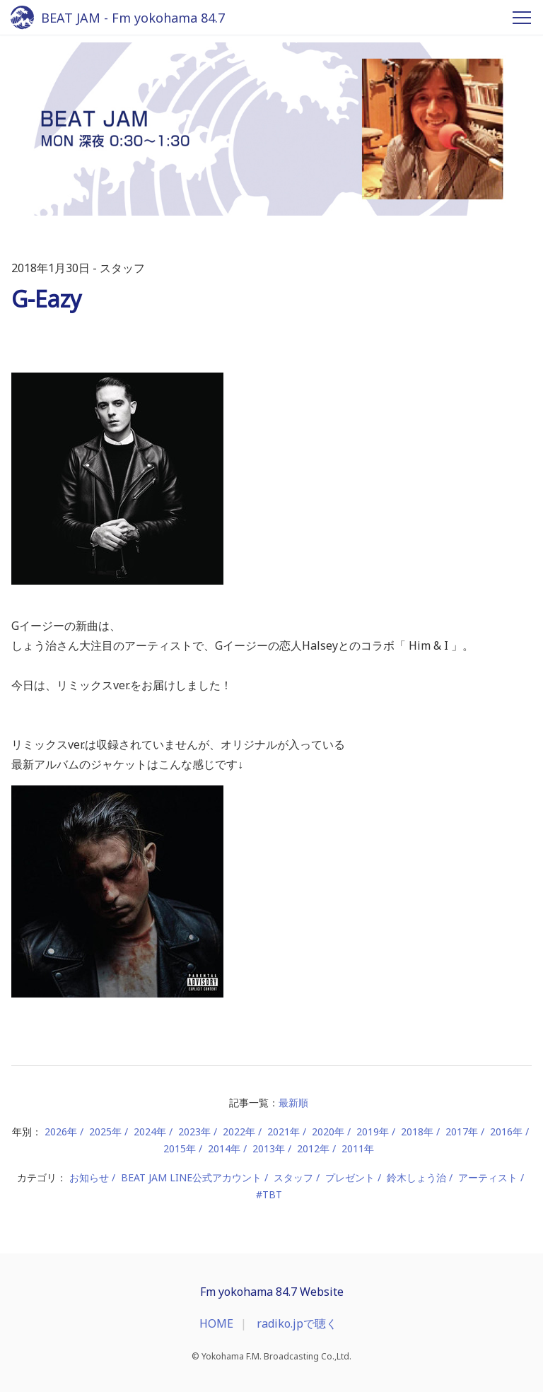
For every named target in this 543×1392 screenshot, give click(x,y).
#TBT (269, 1194)
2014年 (224, 1148)
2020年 (328, 1131)
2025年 (105, 1131)
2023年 (194, 1131)
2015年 (179, 1148)
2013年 (268, 1148)
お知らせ (89, 1177)
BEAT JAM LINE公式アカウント (191, 1177)
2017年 (461, 1131)
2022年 (239, 1131)
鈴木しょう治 (416, 1177)
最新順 (293, 1102)
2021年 (283, 1131)
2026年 (61, 1131)
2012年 (313, 1148)
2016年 (506, 1131)
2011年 (357, 1148)
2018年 (417, 1131)
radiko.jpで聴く (297, 1323)
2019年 (372, 1131)
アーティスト (488, 1177)
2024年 (150, 1131)
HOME (216, 1323)
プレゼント (350, 1177)
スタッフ (293, 1177)
